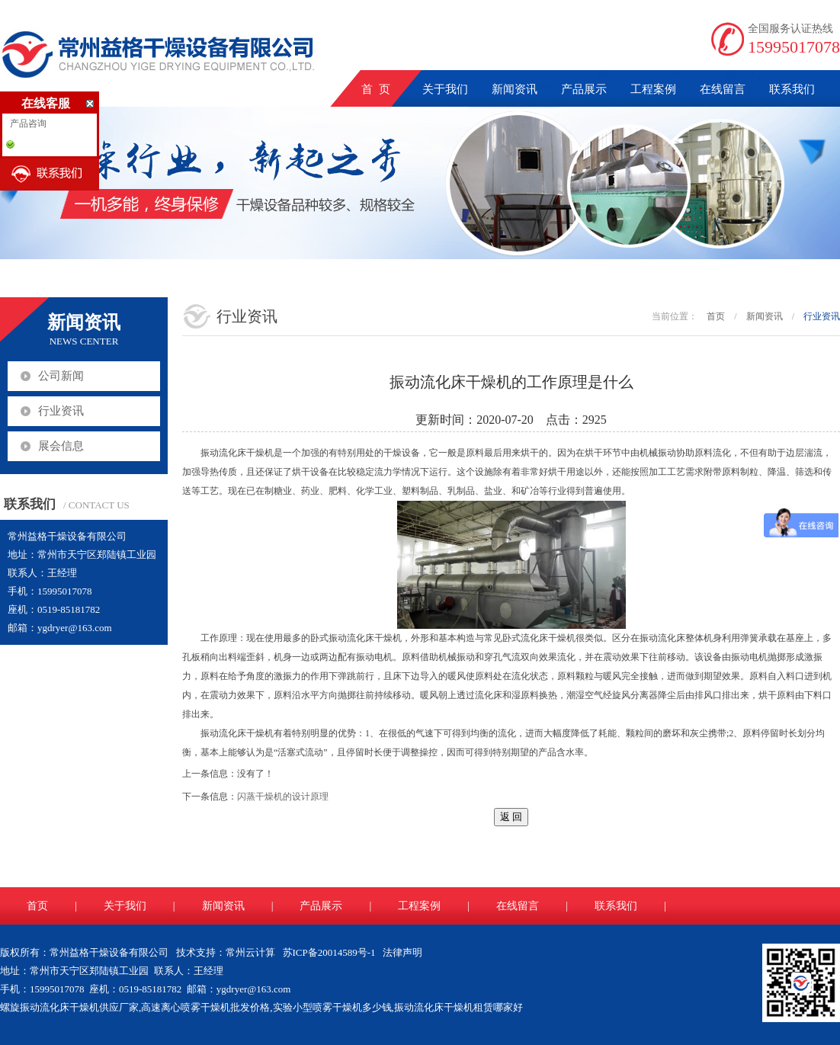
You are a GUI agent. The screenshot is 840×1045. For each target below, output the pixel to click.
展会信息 (61, 446)
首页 (716, 316)
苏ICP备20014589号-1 (329, 952)
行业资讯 (61, 411)
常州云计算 (250, 952)
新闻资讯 (514, 89)
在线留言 (722, 89)
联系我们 (792, 89)
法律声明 (402, 952)
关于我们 (445, 89)
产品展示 (584, 89)
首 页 (375, 89)
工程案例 (653, 89)
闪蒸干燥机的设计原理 (283, 796)
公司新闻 (61, 376)
